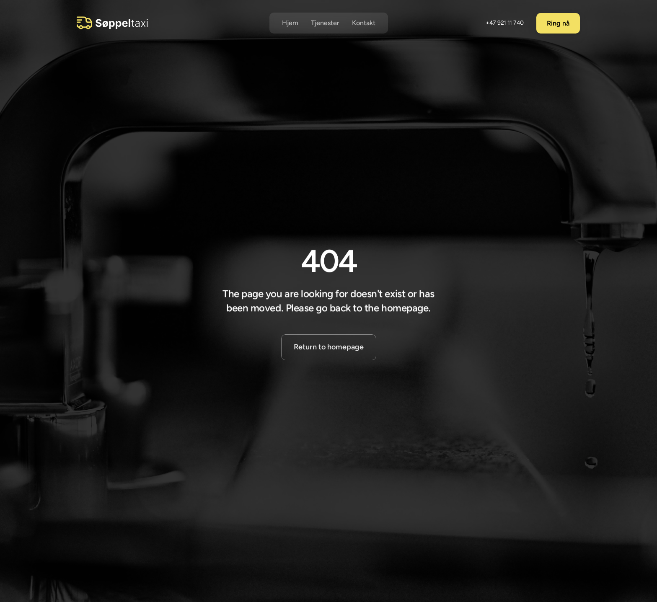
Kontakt (363, 23)
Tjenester (325, 23)
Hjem (290, 23)
